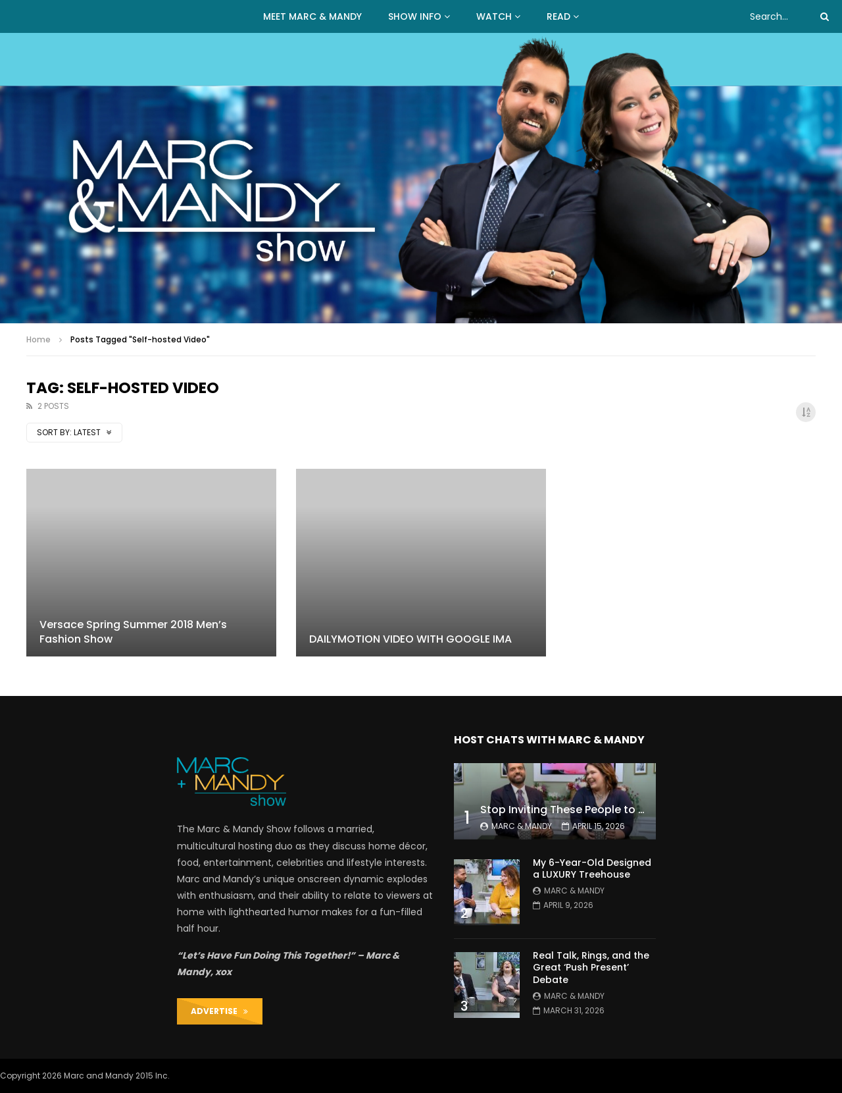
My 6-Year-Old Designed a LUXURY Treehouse (592, 869)
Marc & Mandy (521, 826)
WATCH (494, 16)
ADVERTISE (219, 1011)
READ (558, 16)
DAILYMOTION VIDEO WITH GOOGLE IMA (410, 639)
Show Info (414, 16)
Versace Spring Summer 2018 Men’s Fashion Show (133, 632)
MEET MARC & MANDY (312, 16)
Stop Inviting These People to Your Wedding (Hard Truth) (631, 809)
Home (38, 339)
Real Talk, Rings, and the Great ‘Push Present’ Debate (591, 968)
